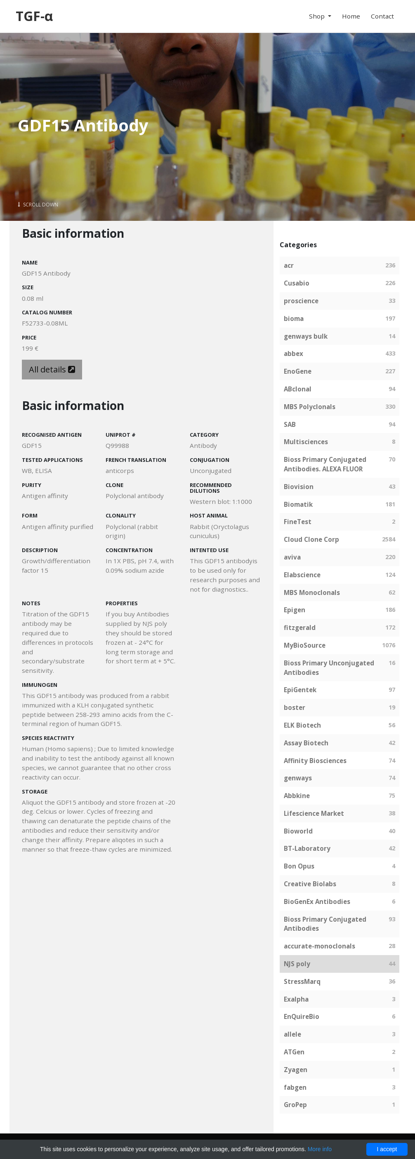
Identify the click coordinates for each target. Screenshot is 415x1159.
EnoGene (297, 371)
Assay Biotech (306, 743)
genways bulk (306, 336)
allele (292, 1034)
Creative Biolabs (310, 884)
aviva (292, 557)
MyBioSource (304, 645)
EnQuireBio (301, 1016)
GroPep (295, 1104)
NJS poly (297, 964)
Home (351, 16)
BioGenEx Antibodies (317, 901)
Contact (382, 16)
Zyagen (295, 1069)
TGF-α (34, 16)
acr (289, 265)
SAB (290, 424)
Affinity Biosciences (315, 760)
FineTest (297, 521)
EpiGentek (300, 690)
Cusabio (296, 283)
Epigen (294, 610)
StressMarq (302, 981)
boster (294, 707)
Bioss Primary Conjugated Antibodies (325, 924)
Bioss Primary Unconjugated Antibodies (329, 668)
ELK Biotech (302, 725)
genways (298, 778)
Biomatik (298, 504)
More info (320, 1149)
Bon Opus (299, 866)
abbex (293, 353)
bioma (294, 318)
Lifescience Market (314, 813)
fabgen (295, 1087)
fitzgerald (300, 627)
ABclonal (297, 389)
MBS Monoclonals (312, 592)
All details (52, 369)
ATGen (294, 1052)
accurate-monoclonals (319, 946)
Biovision (299, 486)
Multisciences (306, 442)
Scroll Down (38, 204)
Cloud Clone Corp (311, 539)
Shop (317, 16)
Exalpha (296, 999)
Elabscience (302, 575)
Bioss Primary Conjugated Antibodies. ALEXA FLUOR (325, 464)
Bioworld (298, 831)
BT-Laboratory (307, 848)
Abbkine (297, 795)
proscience (301, 301)
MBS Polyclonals (309, 407)
